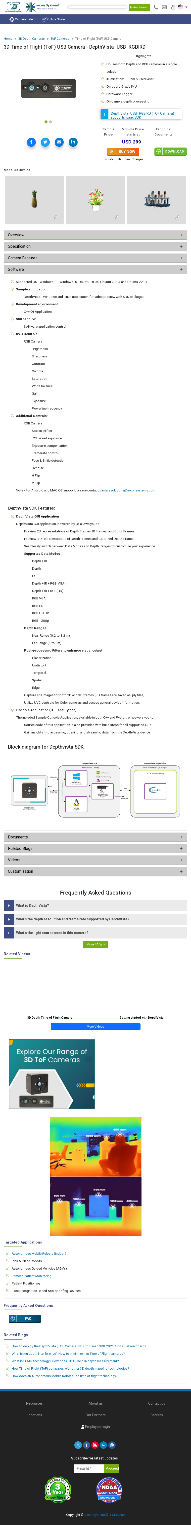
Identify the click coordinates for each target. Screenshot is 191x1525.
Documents (18, 837)
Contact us (156, 1403)
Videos (14, 860)
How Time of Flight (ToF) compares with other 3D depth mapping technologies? (70, 1368)
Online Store (53, 19)
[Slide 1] (46, 121)
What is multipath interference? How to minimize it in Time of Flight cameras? (68, 1353)
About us (96, 1403)
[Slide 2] (50, 121)
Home (8, 38)
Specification (20, 246)
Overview (16, 235)
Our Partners (96, 1415)
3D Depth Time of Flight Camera (49, 1017)
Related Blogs (20, 848)
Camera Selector (24, 19)
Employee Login (95, 1427)
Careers (156, 1415)
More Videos (95, 1026)
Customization (20, 871)
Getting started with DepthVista (141, 1017)
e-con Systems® (96, 1515)
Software (16, 269)
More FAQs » (96, 944)
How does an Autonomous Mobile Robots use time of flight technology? (65, 1376)
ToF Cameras (60, 38)
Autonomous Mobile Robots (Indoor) (39, 1253)
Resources (34, 1403)
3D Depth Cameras (31, 38)
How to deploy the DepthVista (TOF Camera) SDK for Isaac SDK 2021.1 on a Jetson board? (79, 1346)
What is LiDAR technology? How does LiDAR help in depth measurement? (65, 1361)
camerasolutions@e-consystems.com (127, 490)
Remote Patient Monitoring (31, 1276)
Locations (34, 1415)
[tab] (95, 235)
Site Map (118, 1515)
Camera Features (23, 258)
